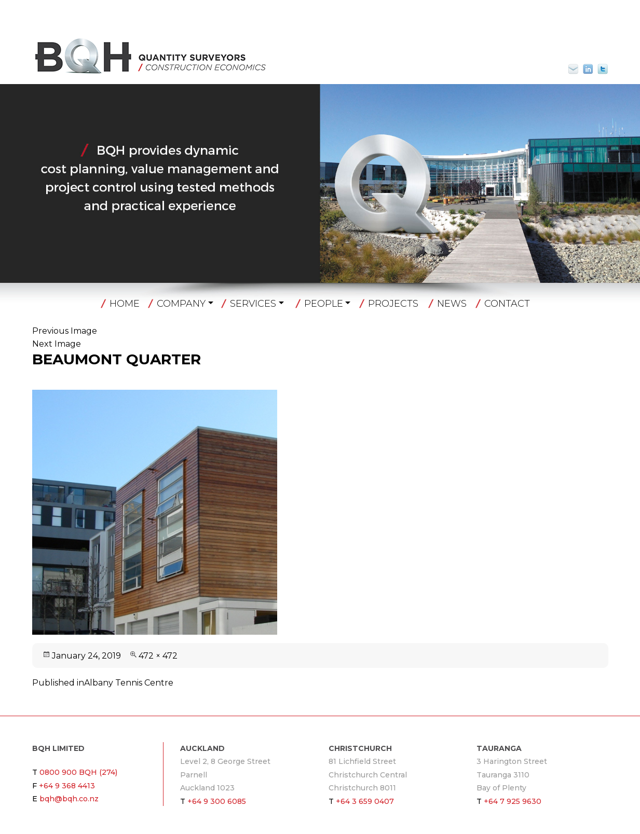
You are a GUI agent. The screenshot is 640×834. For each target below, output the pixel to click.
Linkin (588, 69)
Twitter (602, 69)
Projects (393, 303)
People (323, 303)
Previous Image (64, 331)
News (452, 303)
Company (181, 303)
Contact (507, 303)
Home (125, 303)
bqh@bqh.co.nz (578, 69)
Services (253, 303)
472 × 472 (158, 656)
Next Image (56, 344)
